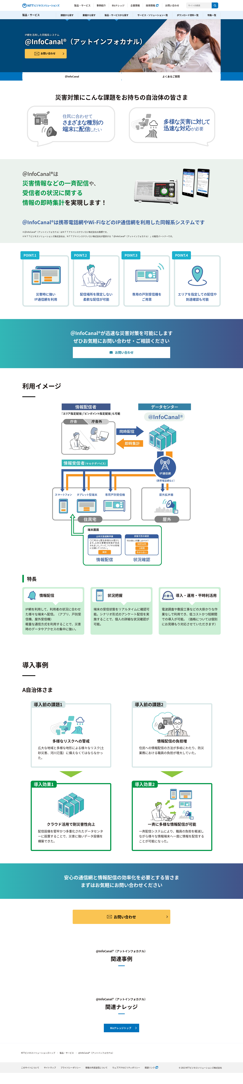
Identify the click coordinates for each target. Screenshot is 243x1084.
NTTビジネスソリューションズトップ (38, 1052)
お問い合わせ (172, 5)
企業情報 (135, 5)
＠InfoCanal (72, 76)
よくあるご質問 (171, 76)
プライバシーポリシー (71, 1067)
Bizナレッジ (118, 5)
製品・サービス (82, 5)
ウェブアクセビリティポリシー (126, 1067)
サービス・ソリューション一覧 (152, 15)
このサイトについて (30, 1067)
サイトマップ (50, 1067)
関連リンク (150, 1067)
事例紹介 (101, 5)
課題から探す (67, 15)
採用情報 (150, 5)
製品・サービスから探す (116, 15)
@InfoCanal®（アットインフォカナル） (96, 1052)
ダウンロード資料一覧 (188, 15)
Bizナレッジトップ (120, 1028)
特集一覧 (212, 15)
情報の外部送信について (96, 1067)
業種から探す (89, 15)
